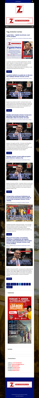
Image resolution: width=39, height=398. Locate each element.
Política (30, 78)
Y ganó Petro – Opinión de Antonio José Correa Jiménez (18, 35)
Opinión (10, 39)
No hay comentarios (18, 38)
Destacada (25, 38)
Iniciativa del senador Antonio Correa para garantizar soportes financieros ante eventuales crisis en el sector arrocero (18, 116)
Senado (8, 80)
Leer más (9, 71)
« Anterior (13, 284)
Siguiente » (9, 287)
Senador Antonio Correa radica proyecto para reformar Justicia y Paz (18, 157)
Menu (7, 26)
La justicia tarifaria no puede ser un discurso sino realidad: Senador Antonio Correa (19, 75)
